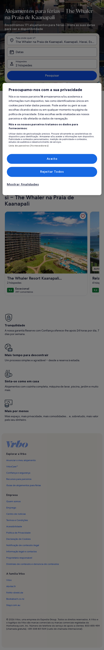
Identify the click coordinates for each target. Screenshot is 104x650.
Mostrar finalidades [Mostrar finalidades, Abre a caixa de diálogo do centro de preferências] (23, 184)
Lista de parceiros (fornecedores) (28, 145)
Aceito (52, 159)
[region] (52, 139)
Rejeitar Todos (52, 172)
